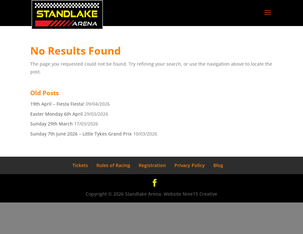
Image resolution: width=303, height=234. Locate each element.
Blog (218, 165)
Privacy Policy (189, 165)
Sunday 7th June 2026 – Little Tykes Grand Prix (81, 134)
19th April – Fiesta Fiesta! (57, 104)
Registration (152, 165)
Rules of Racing (113, 165)
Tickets (80, 165)
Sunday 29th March (51, 124)
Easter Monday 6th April (56, 114)
